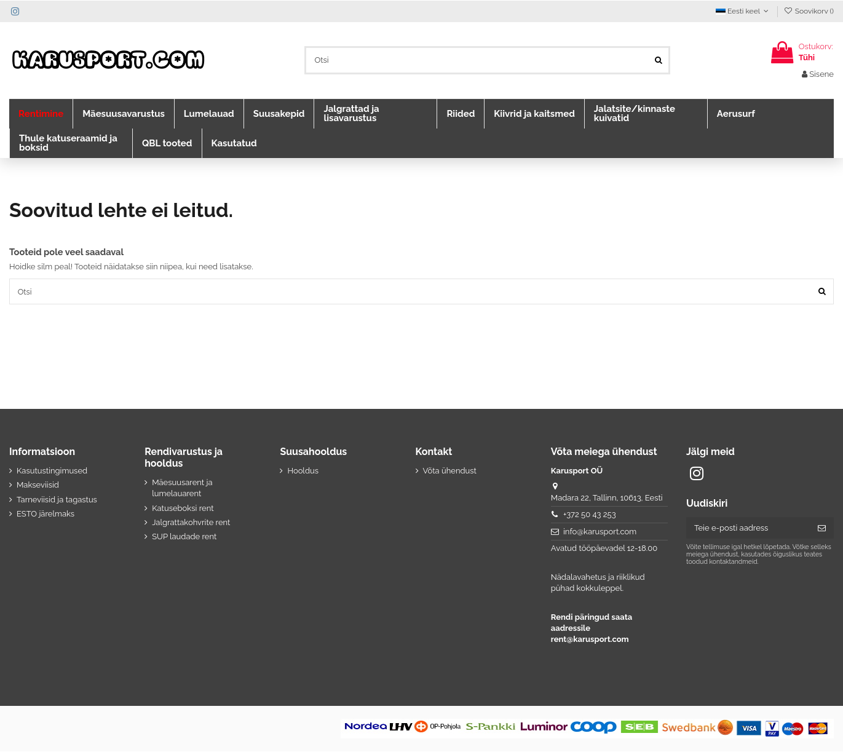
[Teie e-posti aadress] (748, 528)
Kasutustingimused (52, 471)
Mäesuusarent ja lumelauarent (182, 488)
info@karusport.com (599, 532)
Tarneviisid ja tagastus (57, 499)
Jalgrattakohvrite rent (191, 523)
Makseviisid (38, 485)
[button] (41, 114)
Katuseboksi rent (182, 508)
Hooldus (303, 471)
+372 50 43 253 (589, 515)
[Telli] (822, 528)
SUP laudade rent (184, 537)
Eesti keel (743, 11)
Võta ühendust (450, 471)
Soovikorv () (808, 11)
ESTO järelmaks (45, 514)
